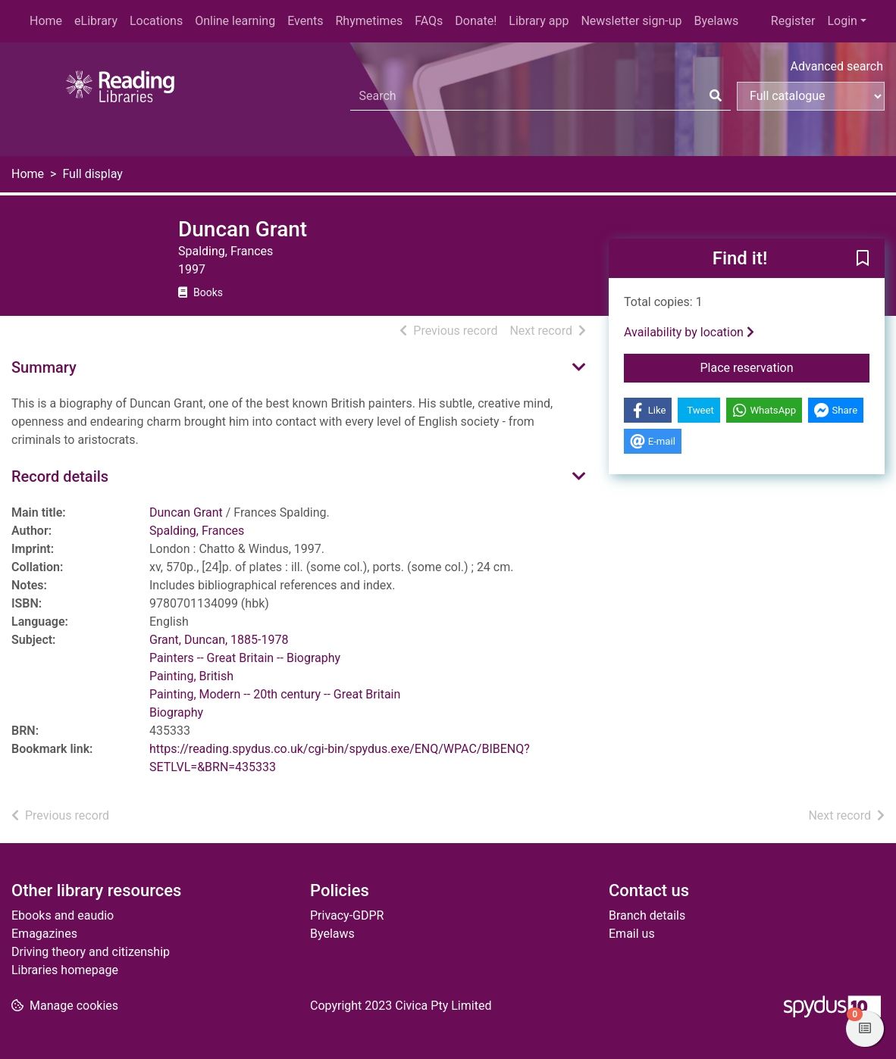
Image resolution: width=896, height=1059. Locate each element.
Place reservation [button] (785, 366)
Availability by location (689, 332)
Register (793, 21)
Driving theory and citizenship (90, 952)
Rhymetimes (369, 21)
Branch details (647, 915)
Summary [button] (44, 367)
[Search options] (811, 96)
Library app (539, 21)
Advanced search (837, 66)
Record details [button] (59, 476)
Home (46, 21)
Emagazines (44, 933)
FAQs (429, 21)
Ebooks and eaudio (62, 915)
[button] (862, 259)
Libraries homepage (64, 970)
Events (305, 21)
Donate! (476, 21)
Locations (156, 21)
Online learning (235, 21)
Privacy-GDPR (347, 915)
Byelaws (716, 21)
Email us (632, 933)
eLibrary (95, 21)
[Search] (715, 96)
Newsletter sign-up (631, 21)
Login (842, 21)
